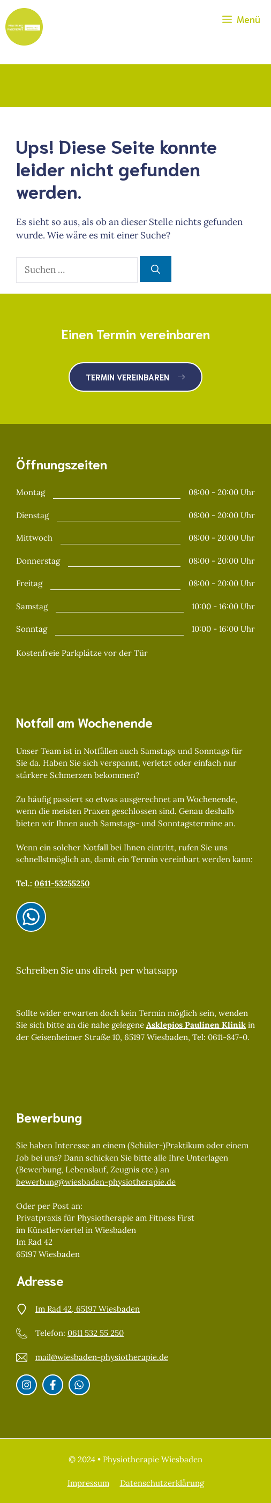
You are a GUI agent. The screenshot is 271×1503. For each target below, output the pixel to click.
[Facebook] (52, 1384)
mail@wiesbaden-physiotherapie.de (101, 1357)
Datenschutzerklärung (162, 1483)
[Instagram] (31, 917)
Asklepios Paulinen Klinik (196, 1025)
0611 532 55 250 (95, 1333)
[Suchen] (155, 269)
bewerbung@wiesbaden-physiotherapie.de (96, 1182)
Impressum (88, 1483)
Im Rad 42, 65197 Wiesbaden (87, 1309)
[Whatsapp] (79, 1384)
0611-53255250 (62, 883)
